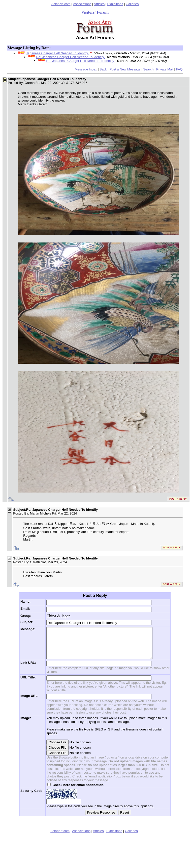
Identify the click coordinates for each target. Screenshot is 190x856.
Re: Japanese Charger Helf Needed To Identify (70, 57)
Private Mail (164, 69)
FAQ (179, 69)
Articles (99, 4)
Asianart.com (61, 4)
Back (103, 69)
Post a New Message (125, 69)
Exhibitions (115, 4)
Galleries (132, 4)
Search (148, 69)
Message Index (86, 69)
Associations (82, 4)
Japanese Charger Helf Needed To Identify (57, 53)
